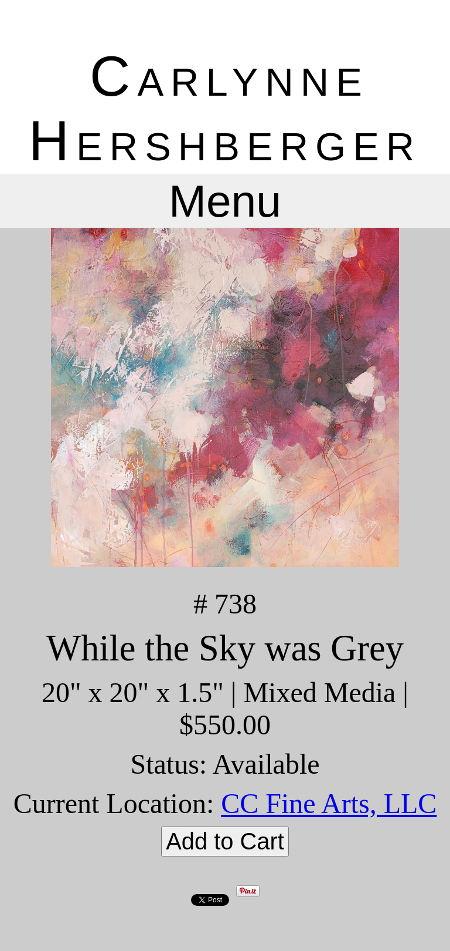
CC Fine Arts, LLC (329, 803)
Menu (225, 201)
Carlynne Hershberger (225, 108)
